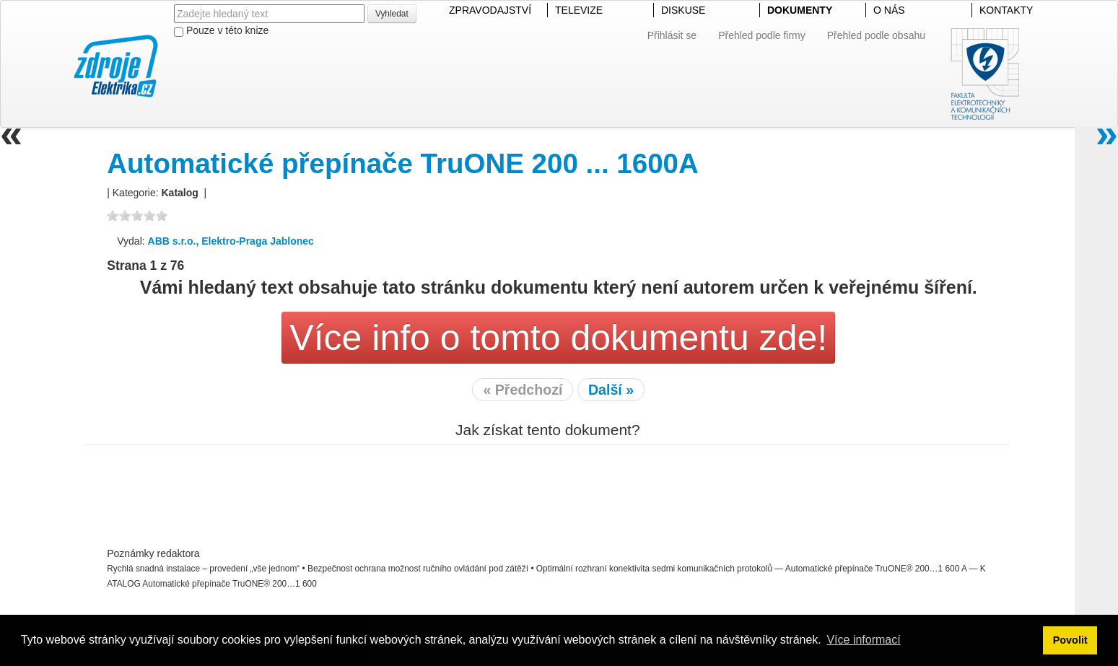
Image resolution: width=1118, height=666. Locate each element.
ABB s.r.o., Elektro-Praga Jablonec (231, 241)
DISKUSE (683, 10)
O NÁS (889, 10)
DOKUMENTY (799, 10)
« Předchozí (522, 390)
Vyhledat (392, 14)
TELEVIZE (579, 10)
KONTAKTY (1006, 10)
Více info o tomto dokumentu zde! (558, 337)
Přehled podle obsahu (876, 35)
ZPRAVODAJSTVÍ (490, 10)
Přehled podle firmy (761, 35)
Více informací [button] (863, 640)
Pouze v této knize (221, 31)
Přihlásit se (671, 35)
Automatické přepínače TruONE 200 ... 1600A (403, 163)
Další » (611, 390)
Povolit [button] (1070, 640)
